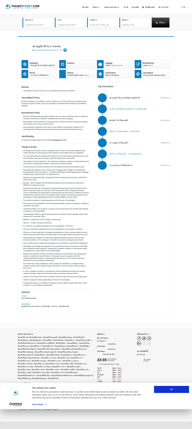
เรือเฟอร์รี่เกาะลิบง (24, 370)
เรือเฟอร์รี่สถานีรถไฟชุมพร (27, 349)
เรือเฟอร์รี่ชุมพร (23, 340)
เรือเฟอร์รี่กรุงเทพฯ (35, 338)
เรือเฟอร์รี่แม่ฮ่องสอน (39, 379)
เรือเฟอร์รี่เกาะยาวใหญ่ (42, 367)
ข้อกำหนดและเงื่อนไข (67, 390)
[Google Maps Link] (139, 344)
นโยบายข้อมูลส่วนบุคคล (84, 390)
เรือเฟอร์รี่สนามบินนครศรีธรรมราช (74, 349)
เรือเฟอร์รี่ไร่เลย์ (53, 379)
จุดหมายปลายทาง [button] (111, 7)
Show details (37, 424)
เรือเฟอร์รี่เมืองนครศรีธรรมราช (62, 376)
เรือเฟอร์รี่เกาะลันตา (73, 367)
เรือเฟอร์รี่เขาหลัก (71, 373)
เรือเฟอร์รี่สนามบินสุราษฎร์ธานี (45, 352)
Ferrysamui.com (23, 401)
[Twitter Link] (144, 339)
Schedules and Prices (46, 387)
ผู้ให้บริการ (89, 387)
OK (171, 409)
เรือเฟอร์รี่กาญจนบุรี (50, 338)
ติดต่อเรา (46, 393)
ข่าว (82, 387)
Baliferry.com (34, 401)
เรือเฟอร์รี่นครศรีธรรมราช (27, 343)
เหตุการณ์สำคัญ (74, 387)
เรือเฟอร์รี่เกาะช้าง (24, 361)
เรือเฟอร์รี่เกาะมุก (80, 364)
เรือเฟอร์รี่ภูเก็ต (84, 343)
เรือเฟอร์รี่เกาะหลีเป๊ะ (68, 370)
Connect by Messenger (106, 345)
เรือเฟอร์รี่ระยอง (23, 346)
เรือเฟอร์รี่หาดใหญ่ (52, 355)
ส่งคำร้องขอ (102, 338)
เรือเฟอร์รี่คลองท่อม (65, 338)
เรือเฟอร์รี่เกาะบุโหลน (25, 364)
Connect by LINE (105, 355)
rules (150, 66)
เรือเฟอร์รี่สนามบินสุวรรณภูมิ (68, 352)
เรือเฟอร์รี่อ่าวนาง (79, 355)
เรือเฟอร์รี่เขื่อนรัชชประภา (27, 376)
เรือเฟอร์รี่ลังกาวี (35, 346)
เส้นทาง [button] (96, 7)
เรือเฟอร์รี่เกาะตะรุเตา (38, 361)
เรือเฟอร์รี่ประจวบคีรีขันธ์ (45, 343)
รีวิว (19, 390)
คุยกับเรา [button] (101, 341)
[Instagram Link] (149, 339)
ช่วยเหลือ (135, 7)
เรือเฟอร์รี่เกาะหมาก (53, 370)
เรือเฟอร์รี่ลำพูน (60, 346)
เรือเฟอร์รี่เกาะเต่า (82, 370)
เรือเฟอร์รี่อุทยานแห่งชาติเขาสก (28, 358)
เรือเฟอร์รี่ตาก (69, 340)
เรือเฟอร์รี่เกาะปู (39, 364)
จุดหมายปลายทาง (31, 387)
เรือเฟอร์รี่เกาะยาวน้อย (25, 367)
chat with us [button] (57, 140)
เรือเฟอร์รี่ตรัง (47, 340)
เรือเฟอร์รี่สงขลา (72, 346)
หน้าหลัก (85, 7)
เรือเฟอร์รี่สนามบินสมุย (25, 352)
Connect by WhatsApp (106, 350)
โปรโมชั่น (64, 387)
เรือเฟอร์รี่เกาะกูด (63, 358)
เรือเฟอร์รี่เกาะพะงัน (53, 364)
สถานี (126, 7)
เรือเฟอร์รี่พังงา (61, 343)
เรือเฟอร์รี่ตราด (58, 340)
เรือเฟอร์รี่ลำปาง (47, 346)
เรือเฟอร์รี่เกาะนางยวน (70, 361)
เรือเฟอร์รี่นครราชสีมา (83, 340)
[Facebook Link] (139, 339)
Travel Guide (38, 390)
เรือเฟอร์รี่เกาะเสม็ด (24, 373)
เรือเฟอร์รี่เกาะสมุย (37, 370)
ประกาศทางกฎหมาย (51, 390)
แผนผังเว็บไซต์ (37, 393)
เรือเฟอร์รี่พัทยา (72, 343)
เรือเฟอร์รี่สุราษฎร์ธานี (25, 355)
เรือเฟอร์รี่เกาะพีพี (67, 364)
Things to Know (115, 66)
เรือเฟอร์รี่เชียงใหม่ (43, 376)
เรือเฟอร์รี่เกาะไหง (57, 373)
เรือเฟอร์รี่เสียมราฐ (24, 379)
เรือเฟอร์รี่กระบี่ (23, 338)
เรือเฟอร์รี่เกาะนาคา (54, 361)
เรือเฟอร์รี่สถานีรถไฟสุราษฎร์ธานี (48, 349)
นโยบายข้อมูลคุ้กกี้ (24, 393)
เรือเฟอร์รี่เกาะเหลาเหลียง (41, 373)
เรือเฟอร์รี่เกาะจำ (76, 358)
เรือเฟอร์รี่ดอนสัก (35, 340)
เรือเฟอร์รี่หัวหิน (39, 355)
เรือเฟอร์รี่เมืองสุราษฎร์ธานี (83, 376)
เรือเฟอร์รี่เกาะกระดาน (48, 358)
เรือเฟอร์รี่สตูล (84, 346)
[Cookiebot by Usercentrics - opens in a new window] (16, 424)
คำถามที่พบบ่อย (27, 390)
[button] (173, 7)
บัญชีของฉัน (148, 7)
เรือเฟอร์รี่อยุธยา (66, 355)
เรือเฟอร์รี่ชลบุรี (78, 338)
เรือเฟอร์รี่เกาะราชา (58, 367)
